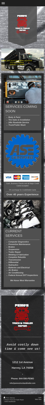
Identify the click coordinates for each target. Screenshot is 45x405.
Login (39, 397)
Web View (38, 399)
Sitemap (12, 398)
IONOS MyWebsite (10, 401)
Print (6, 398)
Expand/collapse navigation (22, 3)
